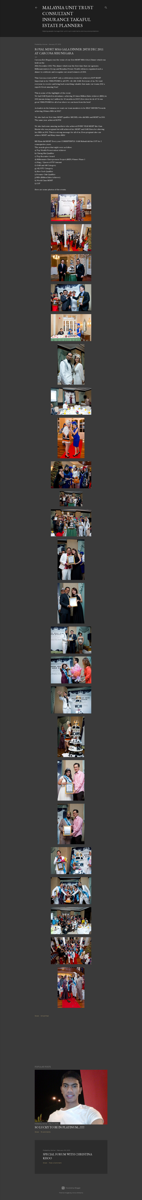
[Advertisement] (71, 1041)
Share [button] (37, 1016)
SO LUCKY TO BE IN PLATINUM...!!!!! (59, 1127)
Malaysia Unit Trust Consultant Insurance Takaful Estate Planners (67, 16)
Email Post (45, 1016)
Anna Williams (77, 1193)
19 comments (45, 1132)
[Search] (105, 7)
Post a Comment (55, 1163)
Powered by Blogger (71, 1187)
